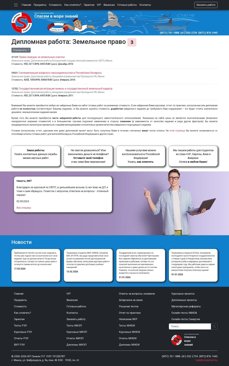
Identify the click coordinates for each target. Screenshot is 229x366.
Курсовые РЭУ (23, 331)
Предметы (40, 4)
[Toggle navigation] (15, 5)
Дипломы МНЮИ (129, 344)
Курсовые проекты (183, 293)
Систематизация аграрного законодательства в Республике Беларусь (60, 72)
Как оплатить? (72, 4)
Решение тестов (129, 306)
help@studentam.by (207, 360)
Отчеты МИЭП (75, 338)
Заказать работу (205, 4)
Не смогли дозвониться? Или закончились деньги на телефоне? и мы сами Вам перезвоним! (88, 156)
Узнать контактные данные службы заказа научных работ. (35, 154)
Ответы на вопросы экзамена (137, 293)
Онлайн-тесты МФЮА (184, 312)
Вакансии (109, 4)
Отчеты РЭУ (21, 338)
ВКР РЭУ (19, 344)
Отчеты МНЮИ (128, 338)
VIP (99, 4)
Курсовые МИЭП (76, 331)
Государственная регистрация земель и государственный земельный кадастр (65, 88)
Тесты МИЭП (74, 325)
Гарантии (89, 4)
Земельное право (20, 60)
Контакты (145, 4)
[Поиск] (190, 326)
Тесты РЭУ (20, 325)
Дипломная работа (41, 60)
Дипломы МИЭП (76, 344)
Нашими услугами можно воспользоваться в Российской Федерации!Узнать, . (141, 156)
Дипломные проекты (184, 300)
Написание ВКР (128, 319)
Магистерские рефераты (186, 306)
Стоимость (55, 4)
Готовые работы (127, 4)
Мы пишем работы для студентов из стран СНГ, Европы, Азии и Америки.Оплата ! (193, 156)
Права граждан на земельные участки (42, 57)
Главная (26, 4)
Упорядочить (20, 50)
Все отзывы (24, 207)
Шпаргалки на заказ (131, 300)
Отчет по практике (130, 312)
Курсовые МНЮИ (129, 331)
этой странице (177, 130)
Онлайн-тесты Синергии (185, 319)
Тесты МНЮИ (127, 325)
